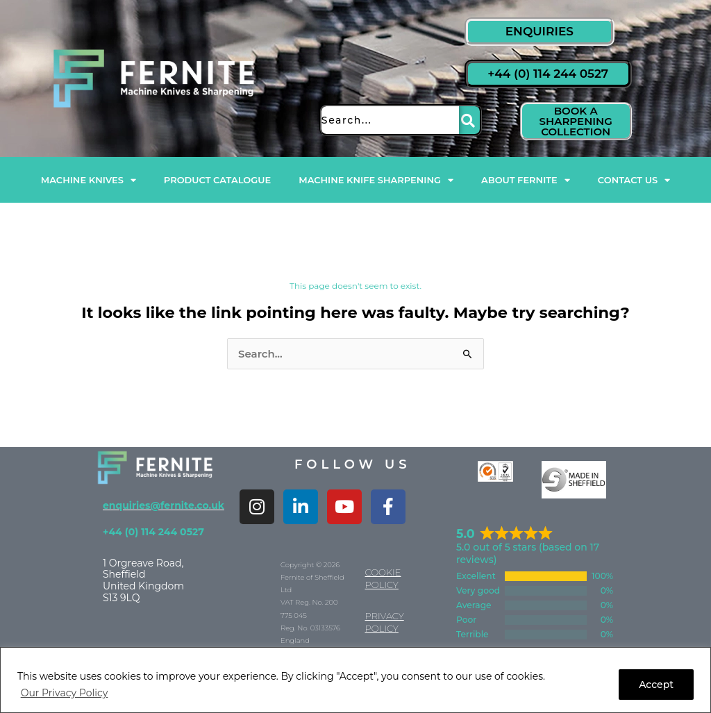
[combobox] (389, 120)
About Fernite (525, 180)
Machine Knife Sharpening (376, 180)
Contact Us (634, 180)
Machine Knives (88, 180)
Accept (656, 684)
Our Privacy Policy (64, 693)
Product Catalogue (217, 179)
